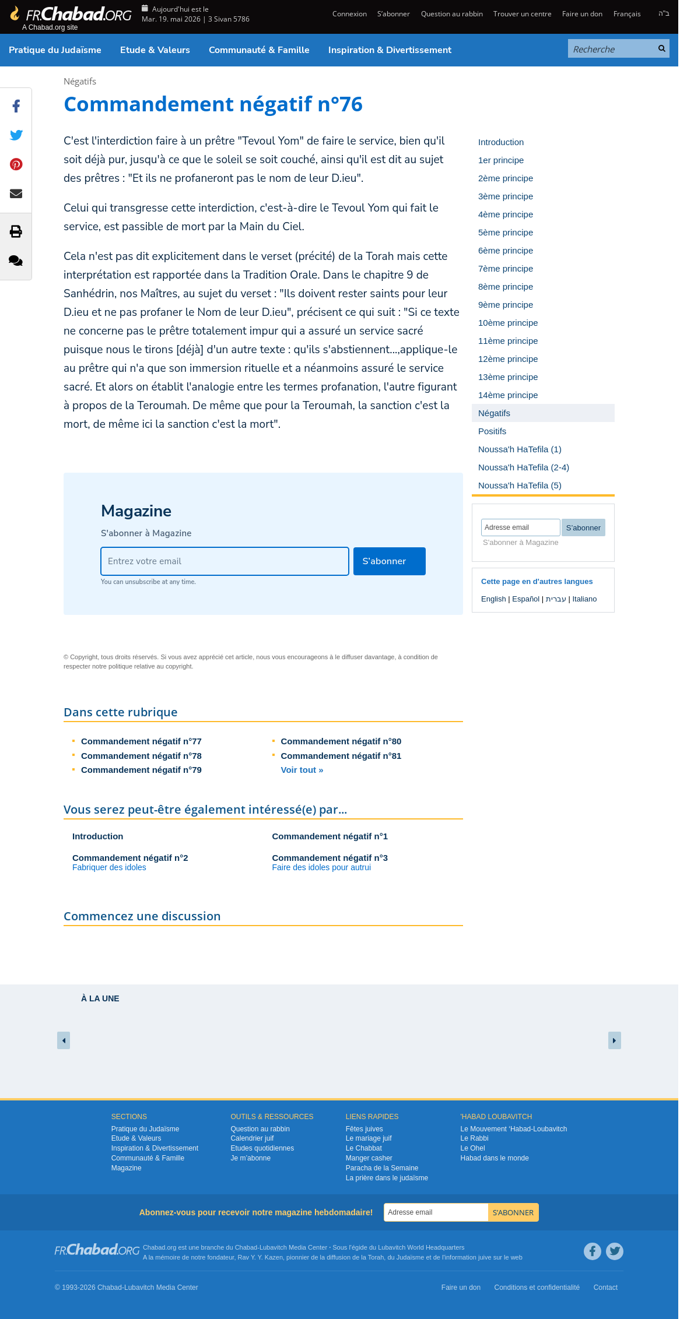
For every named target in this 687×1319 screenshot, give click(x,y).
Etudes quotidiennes (262, 1148)
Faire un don (582, 14)
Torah (376, 1257)
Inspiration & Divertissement (389, 50)
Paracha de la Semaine (382, 1168)
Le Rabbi (475, 1138)
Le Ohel (473, 1148)
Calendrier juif (252, 1138)
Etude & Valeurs (155, 50)
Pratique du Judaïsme (55, 50)
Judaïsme (411, 1257)
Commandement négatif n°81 (341, 756)
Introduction (97, 836)
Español (525, 599)
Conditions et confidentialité (537, 1287)
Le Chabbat (364, 1148)
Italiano (584, 599)
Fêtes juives (364, 1129)
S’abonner (393, 14)
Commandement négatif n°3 (330, 858)
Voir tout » (302, 770)
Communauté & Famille (259, 50)
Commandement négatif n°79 (141, 770)
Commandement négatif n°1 (330, 836)
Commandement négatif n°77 (141, 741)
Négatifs (80, 81)
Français (627, 14)
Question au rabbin (452, 14)
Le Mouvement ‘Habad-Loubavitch (514, 1129)
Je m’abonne (250, 1158)
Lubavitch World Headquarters (421, 1247)
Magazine (126, 1168)
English (493, 599)
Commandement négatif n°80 (341, 741)
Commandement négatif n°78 (141, 756)
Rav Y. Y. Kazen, (261, 1257)
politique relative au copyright (149, 666)
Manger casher (369, 1158)
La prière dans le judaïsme (387, 1178)
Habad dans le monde (495, 1158)
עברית (556, 599)
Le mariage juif (369, 1138)
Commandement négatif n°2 (130, 858)
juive (485, 1257)
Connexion (349, 14)
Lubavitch (273, 1247)
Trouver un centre (522, 14)
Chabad (246, 1247)
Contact (606, 1287)
